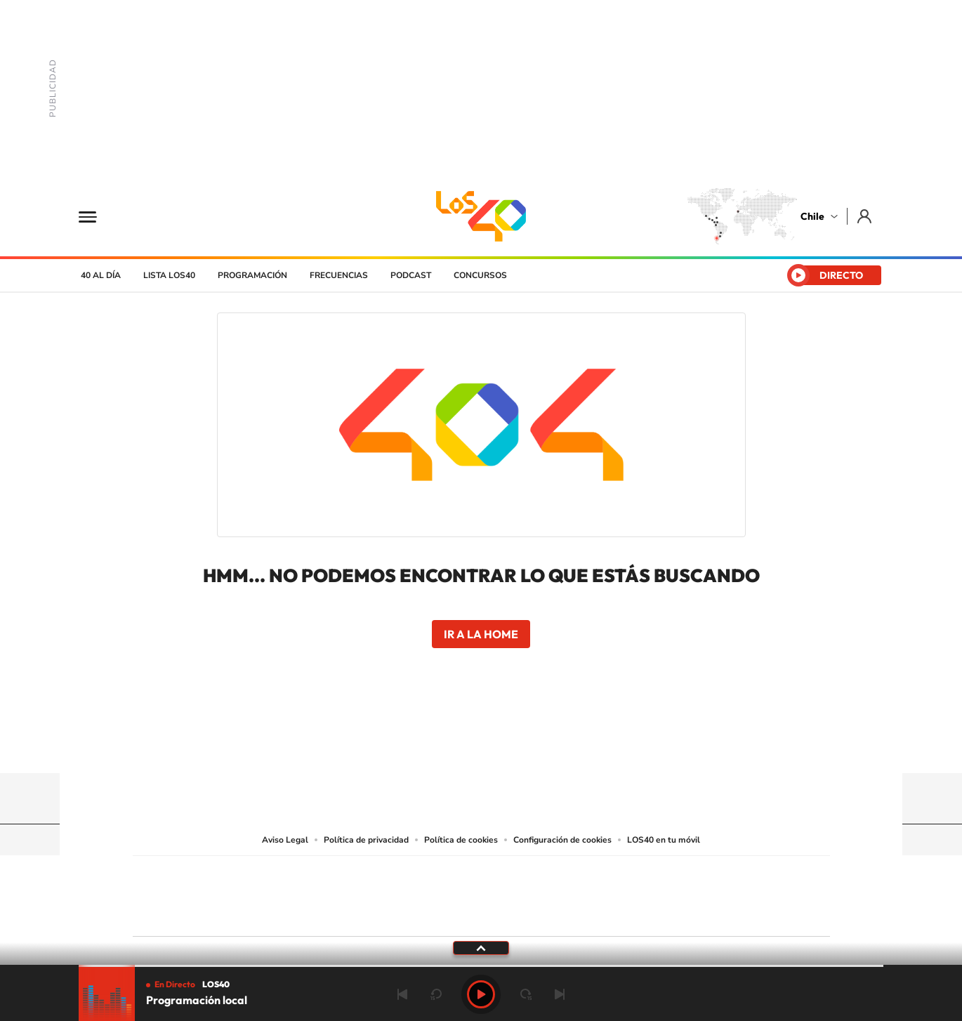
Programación (252, 275)
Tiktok (397, 746)
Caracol (731, 875)
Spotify (537, 746)
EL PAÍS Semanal (616, 893)
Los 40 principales (388, 875)
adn (679, 875)
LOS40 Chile (481, 216)
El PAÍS (320, 875)
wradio (457, 893)
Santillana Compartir (528, 875)
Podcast (410, 275)
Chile (812, 216)
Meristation (698, 914)
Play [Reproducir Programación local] (481, 994)
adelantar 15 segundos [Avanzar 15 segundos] (526, 994)
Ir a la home (481, 634)
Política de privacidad (366, 839)
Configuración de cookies (562, 839)
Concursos (480, 275)
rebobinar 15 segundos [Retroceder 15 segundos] (436, 994)
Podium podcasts (450, 914)
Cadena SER (588, 875)
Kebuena (718, 893)
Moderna (381, 914)
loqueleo (631, 914)
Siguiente (559, 994)
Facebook (509, 746)
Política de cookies (461, 839)
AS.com (633, 875)
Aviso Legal (285, 839)
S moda (569, 914)
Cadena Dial (564, 893)
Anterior (402, 994)
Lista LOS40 (169, 275)
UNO (417, 893)
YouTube (453, 746)
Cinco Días (511, 893)
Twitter (481, 746)
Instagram (425, 746)
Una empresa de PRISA (195, 887)
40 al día (101, 275)
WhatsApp (565, 746)
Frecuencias (339, 275)
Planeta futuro (667, 893)
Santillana (454, 875)
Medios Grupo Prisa (195, 920)
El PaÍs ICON (510, 914)
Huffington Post (339, 893)
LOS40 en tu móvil (663, 839)
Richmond (312, 914)
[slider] (481, 966)
